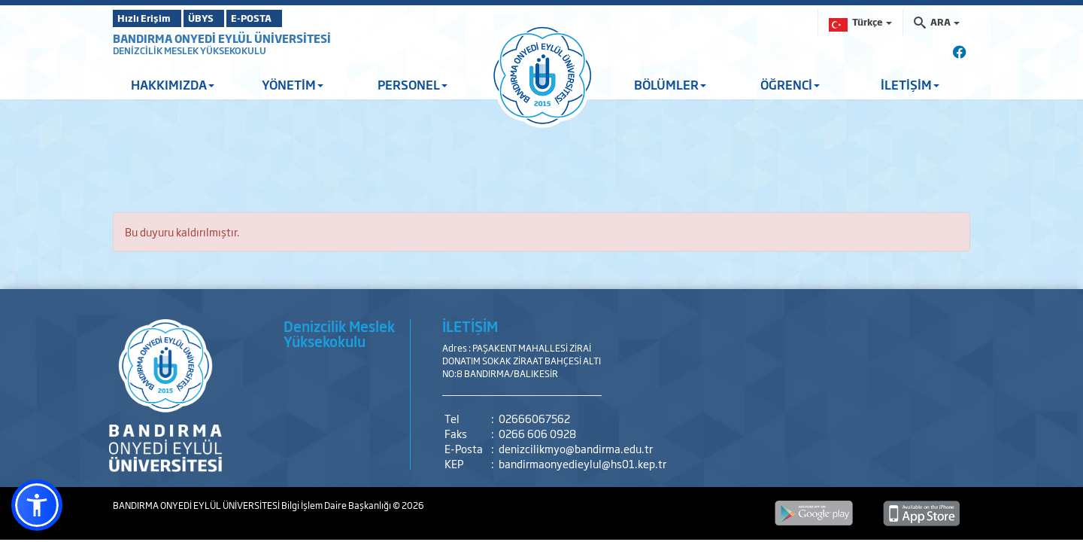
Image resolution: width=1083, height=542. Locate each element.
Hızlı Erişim (150, 18)
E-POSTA (293, 18)
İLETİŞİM (910, 84)
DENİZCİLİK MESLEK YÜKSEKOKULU (189, 50)
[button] (37, 505)
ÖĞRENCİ (790, 84)
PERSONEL (412, 84)
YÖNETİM (292, 84)
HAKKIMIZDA (172, 84)
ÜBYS (223, 18)
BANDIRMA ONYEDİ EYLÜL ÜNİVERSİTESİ (222, 38)
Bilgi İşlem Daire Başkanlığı (337, 505)
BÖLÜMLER (670, 84)
